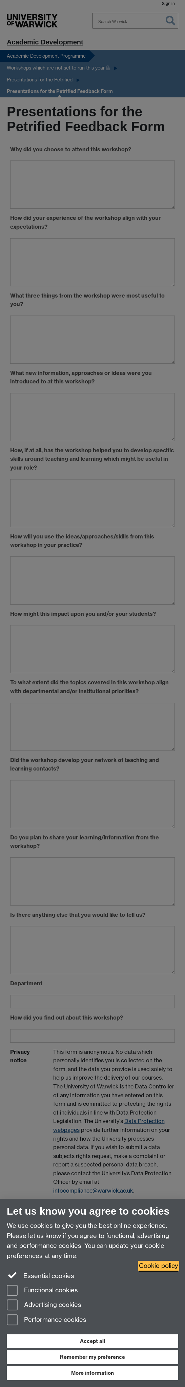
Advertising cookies (44, 1305)
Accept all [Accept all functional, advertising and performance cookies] (92, 1341)
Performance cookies (46, 1320)
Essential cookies (40, 1275)
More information (92, 1373)
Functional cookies (42, 1291)
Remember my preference (92, 1357)
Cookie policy (158, 1266)
